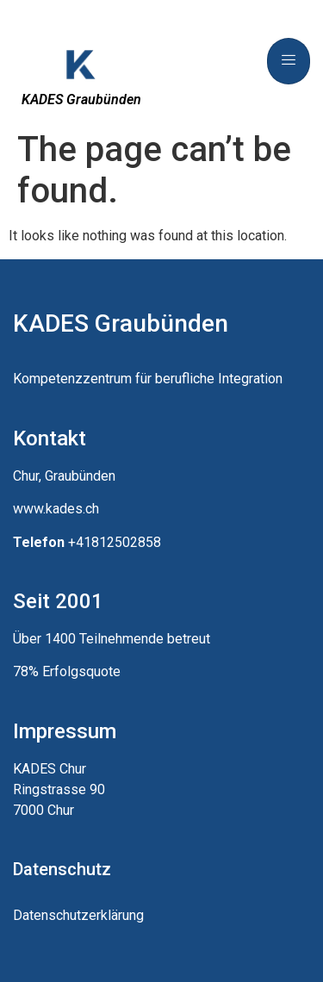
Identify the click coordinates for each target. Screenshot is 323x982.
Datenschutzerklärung (78, 915)
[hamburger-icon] (288, 61)
